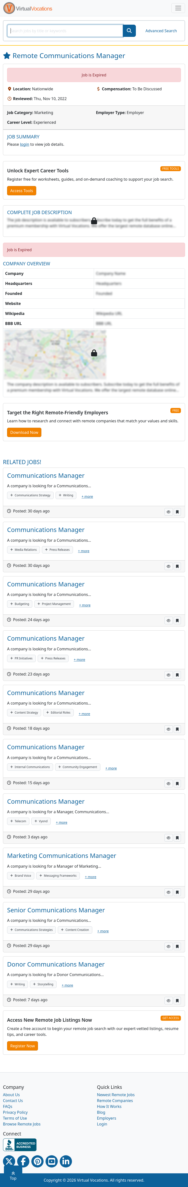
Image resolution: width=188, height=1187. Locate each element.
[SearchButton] (129, 31)
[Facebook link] (23, 1161)
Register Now (22, 1046)
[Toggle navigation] (178, 8)
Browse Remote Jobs (22, 1124)
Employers (106, 1118)
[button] (168, 512)
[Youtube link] (52, 1161)
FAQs (7, 1106)
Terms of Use (15, 1118)
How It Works (109, 1106)
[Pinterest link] (37, 1161)
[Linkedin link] (66, 1161)
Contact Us (13, 1100)
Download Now (24, 432)
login (24, 144)
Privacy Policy (15, 1112)
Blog (101, 1112)
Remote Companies (115, 1100)
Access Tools (21, 190)
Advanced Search (161, 30)
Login (102, 1124)
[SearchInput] (65, 31)
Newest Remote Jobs (116, 1094)
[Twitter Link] (9, 1161)
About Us (11, 1094)
